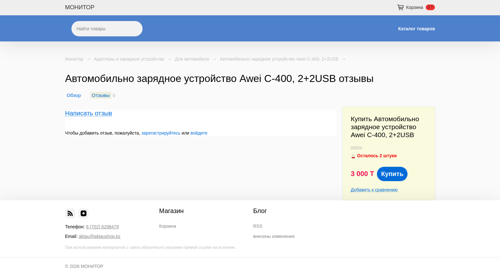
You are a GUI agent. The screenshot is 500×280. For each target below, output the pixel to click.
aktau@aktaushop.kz (100, 236)
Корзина (167, 226)
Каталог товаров (416, 28)
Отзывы (101, 95)
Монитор (74, 59)
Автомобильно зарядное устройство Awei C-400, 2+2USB (279, 59)
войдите (199, 133)
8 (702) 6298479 (102, 226)
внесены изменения (274, 236)
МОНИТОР (79, 7)
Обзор (74, 95)
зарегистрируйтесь (160, 133)
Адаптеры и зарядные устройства (129, 59)
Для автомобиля (192, 59)
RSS (257, 226)
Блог (260, 210)
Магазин (171, 210)
